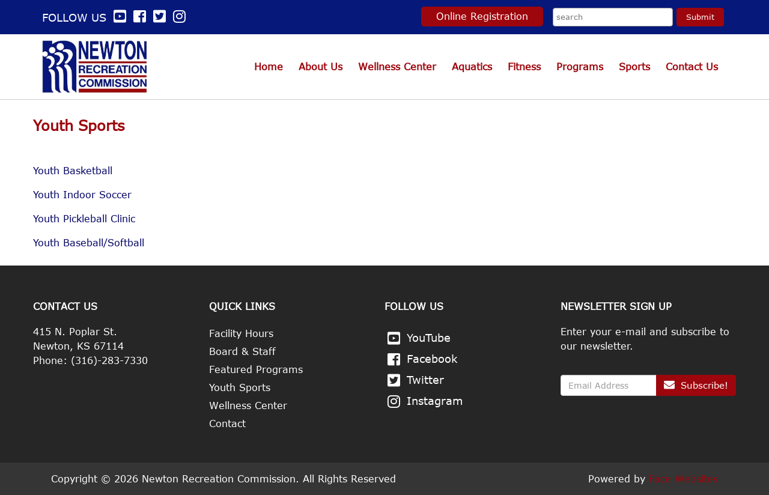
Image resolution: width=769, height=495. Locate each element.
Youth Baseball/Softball (88, 242)
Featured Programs (256, 369)
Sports (634, 66)
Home (268, 66)
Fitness (524, 66)
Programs (579, 66)
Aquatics (472, 66)
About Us (320, 66)
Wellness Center (397, 66)
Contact (227, 423)
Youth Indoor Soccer (82, 194)
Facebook (432, 358)
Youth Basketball (72, 170)
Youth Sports (239, 387)
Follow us (86, 17)
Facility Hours (241, 333)
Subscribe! (696, 384)
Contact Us (692, 66)
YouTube (429, 337)
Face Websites (683, 478)
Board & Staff (242, 351)
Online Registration (482, 16)
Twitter (425, 379)
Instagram (435, 400)
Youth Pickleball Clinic (84, 218)
